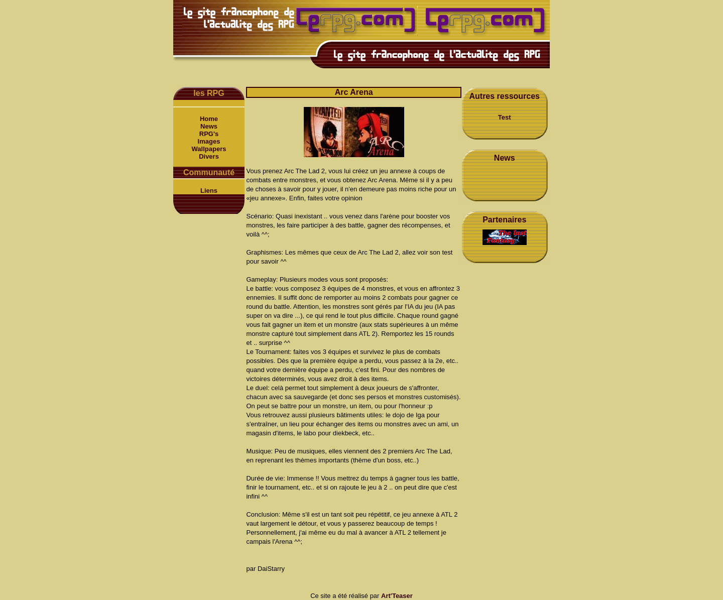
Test (504, 117)
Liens (208, 190)
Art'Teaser (397, 595)
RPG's (209, 134)
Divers (209, 156)
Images (209, 141)
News (208, 126)
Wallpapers (209, 149)
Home (209, 119)
